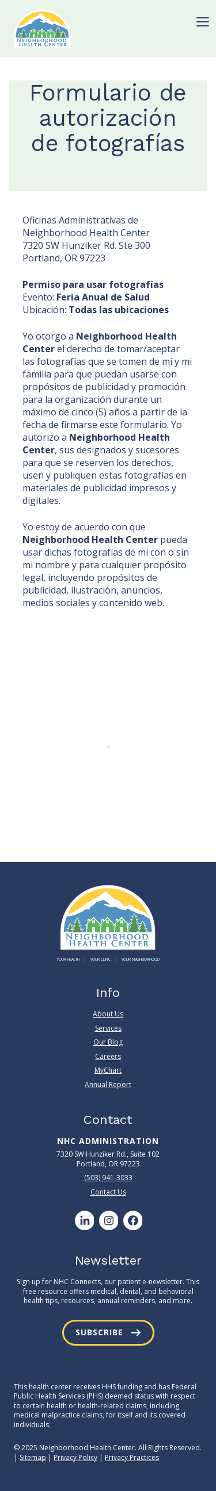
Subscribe (99, 1332)
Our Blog (108, 1042)
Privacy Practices (132, 1457)
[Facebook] (132, 1220)
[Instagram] (108, 1220)
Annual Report (108, 1084)
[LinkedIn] (84, 1220)
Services (108, 1028)
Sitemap (33, 1457)
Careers (108, 1056)
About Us (108, 1014)
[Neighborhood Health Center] (42, 28)
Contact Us (108, 1192)
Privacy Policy (75, 1457)
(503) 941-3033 (108, 1177)
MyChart (108, 1070)
